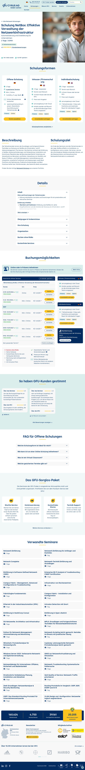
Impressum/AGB (41, 766)
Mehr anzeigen (23, 212)
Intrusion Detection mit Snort (56, 604)
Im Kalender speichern (46, 278)
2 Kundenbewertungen (19, 47)
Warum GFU (45, 6)
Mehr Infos (76, 269)
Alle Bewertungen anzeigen (42, 422)
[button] (42, 446)
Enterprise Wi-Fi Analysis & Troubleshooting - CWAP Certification (62, 573)
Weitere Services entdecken (42, 528)
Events (61, 6)
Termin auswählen (15, 119)
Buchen (49, 291)
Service (54, 6)
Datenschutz (52, 766)
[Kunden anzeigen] (79, 746)
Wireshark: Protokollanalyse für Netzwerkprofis (16, 644)
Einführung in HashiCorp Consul (16, 613)
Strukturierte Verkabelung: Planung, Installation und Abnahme (17, 676)
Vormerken (49, 294)
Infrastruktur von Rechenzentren (57, 583)
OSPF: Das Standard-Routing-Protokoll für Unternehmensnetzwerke (20, 697)
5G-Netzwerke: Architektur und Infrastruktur (21, 622)
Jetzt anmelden (32, 737)
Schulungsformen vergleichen (42, 126)
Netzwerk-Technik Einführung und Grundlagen (58, 563)
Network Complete (11, 562)
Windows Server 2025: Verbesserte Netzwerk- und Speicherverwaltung (21, 655)
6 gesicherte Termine (13, 89)
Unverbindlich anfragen (42, 119)
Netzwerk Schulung (23, 168)
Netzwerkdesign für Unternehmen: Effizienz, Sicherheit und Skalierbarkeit (21, 665)
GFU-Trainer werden (48, 2)
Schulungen (35, 6)
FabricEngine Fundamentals (14, 594)
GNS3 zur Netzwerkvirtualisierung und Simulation (59, 655)
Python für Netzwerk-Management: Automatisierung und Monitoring (17, 633)
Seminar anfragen (62, 2)
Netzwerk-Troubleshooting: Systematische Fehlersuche (61, 665)
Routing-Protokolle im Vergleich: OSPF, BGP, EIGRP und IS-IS (62, 687)
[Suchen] (75, 2)
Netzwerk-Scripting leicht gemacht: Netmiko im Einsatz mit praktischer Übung (62, 633)
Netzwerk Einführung (11, 551)
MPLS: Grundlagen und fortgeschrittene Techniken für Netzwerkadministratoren (60, 623)
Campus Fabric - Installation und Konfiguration (57, 595)
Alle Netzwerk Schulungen (10, 21)
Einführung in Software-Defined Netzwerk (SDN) (20, 573)
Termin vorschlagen (47, 343)
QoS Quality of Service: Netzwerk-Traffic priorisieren (61, 676)
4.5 (6, 47)
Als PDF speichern (21, 58)
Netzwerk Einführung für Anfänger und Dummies (60, 552)
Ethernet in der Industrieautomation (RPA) (20, 604)
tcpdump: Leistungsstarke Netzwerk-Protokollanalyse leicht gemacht (59, 644)
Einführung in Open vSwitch (55, 613)
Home (26, 6)
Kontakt (26, 10)
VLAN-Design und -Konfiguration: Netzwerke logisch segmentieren (62, 697)
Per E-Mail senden (7, 58)
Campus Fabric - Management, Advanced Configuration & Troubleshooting (20, 584)
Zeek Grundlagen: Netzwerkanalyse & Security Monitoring (18, 687)
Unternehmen (70, 6)
